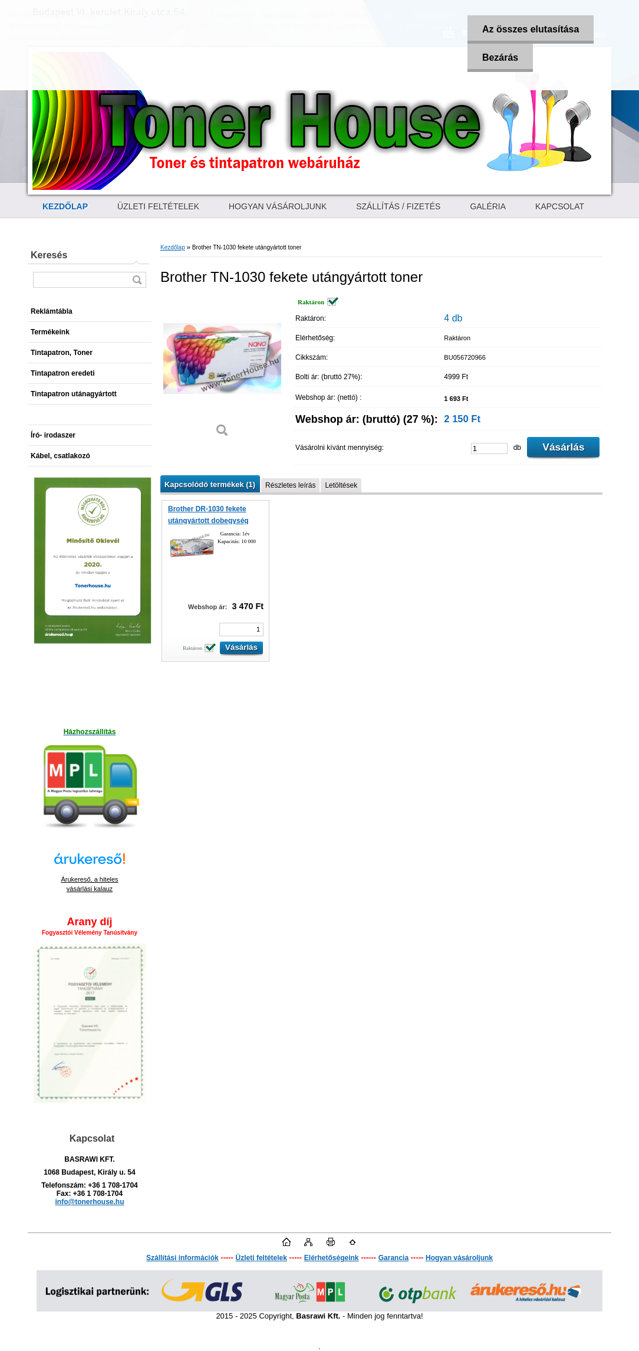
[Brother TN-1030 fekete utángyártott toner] (222, 371)
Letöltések (341, 485)
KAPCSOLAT (559, 206)
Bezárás (500, 57)
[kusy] (489, 448)
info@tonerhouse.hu (89, 1202)
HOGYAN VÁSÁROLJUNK (278, 206)
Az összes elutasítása (530, 29)
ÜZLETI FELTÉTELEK (158, 206)
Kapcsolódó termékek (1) (209, 484)
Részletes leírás (290, 485)
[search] (137, 279)
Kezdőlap (172, 247)
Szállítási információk (182, 1258)
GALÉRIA (488, 206)
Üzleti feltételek (261, 1258)
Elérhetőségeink (331, 1258)
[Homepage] (65, 206)
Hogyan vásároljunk (459, 1258)
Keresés (49, 255)
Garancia (393, 1258)
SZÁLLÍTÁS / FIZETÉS (398, 206)
